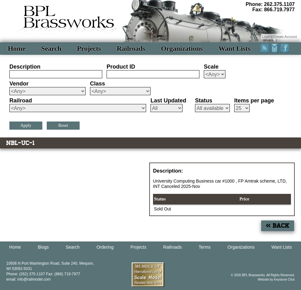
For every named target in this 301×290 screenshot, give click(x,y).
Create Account (285, 37)
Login (266, 37)
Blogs (43, 247)
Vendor (19, 83)
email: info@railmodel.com (28, 279)
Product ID (121, 67)
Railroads (131, 48)
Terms (205, 247)
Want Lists (235, 48)
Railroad (20, 100)
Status (203, 100)
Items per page (254, 100)
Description (24, 67)
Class (97, 83)
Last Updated (168, 100)
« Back (277, 226)
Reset (63, 125)
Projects (89, 48)
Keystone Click (284, 279)
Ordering (105, 247)
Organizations (182, 48)
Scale (211, 67)
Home (16, 48)
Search (51, 48)
